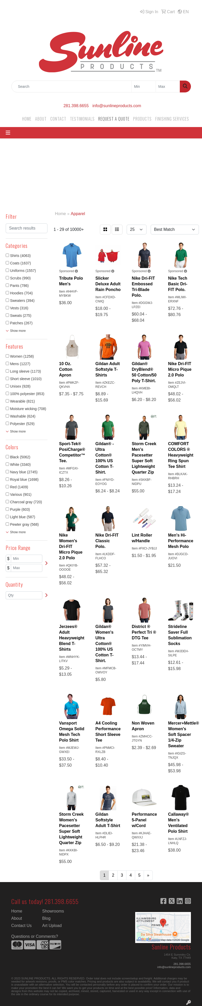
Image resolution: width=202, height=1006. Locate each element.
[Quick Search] (71, 86)
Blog (46, 918)
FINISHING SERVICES (172, 119)
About (16, 918)
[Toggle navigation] (8, 132)
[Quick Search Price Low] (143, 86)
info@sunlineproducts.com (116, 106)
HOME (26, 119)
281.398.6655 (76, 106)
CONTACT (58, 119)
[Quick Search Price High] (168, 86)
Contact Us (21, 925)
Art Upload (52, 925)
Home (16, 911)
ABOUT (41, 119)
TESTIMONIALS (82, 119)
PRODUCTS (142, 119)
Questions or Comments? (34, 936)
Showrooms (53, 911)
